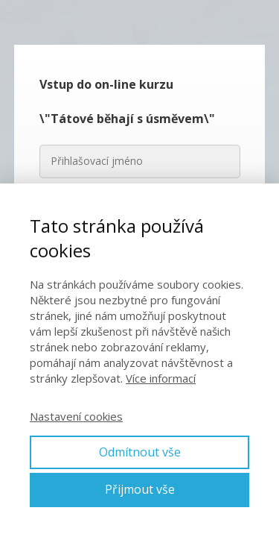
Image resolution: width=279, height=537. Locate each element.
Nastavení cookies (76, 416)
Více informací (161, 378)
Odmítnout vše (140, 452)
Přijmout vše (140, 489)
